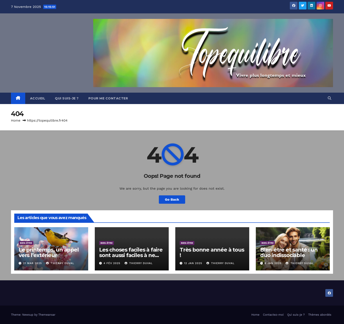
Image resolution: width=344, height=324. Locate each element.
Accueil (37, 98)
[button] (329, 98)
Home (15, 120)
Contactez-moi (273, 314)
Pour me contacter (108, 98)
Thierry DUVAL (60, 263)
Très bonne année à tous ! (212, 252)
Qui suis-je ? (67, 98)
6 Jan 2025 (273, 263)
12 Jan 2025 (193, 263)
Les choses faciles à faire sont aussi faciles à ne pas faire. (131, 255)
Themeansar (47, 314)
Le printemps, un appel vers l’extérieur (49, 252)
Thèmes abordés (319, 314)
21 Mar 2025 (32, 263)
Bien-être (26, 243)
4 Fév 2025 (112, 263)
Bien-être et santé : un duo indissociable (288, 252)
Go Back (172, 199)
